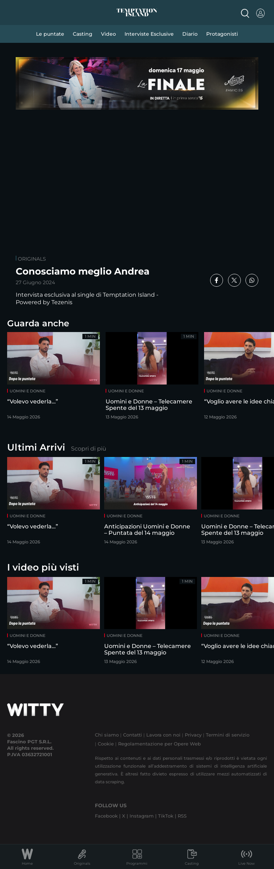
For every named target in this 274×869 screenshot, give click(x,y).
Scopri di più (88, 448)
